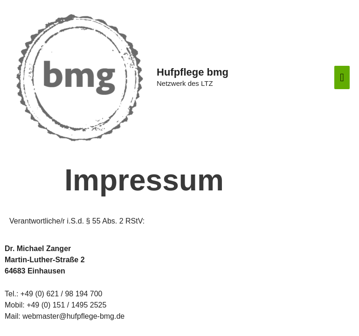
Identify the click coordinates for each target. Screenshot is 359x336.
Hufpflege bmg (192, 72)
